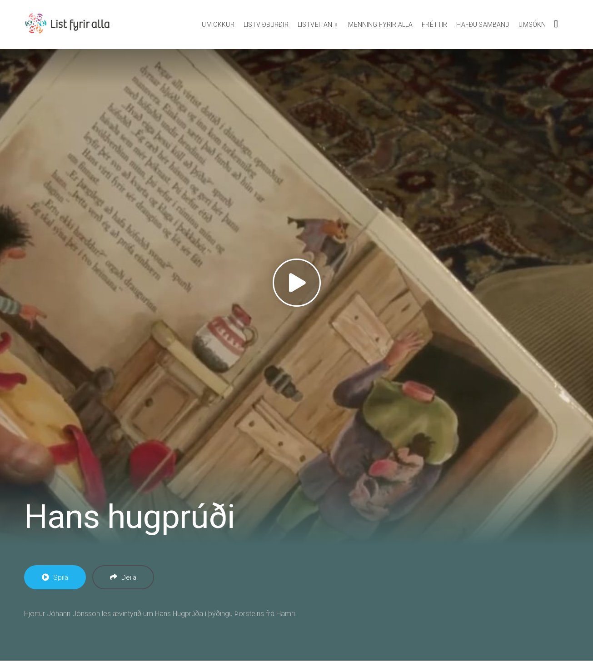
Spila (55, 577)
